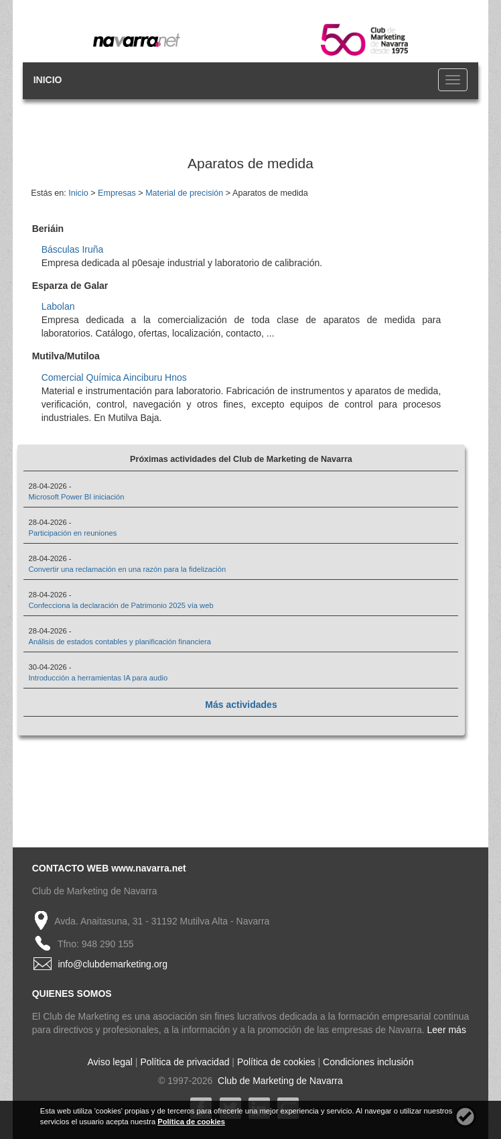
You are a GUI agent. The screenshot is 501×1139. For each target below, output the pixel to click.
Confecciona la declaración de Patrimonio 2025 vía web (120, 605)
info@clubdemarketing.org (112, 964)
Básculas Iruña (73, 249)
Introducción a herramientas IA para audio (97, 678)
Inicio (78, 193)
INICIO (47, 79)
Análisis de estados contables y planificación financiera (119, 642)
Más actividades (241, 704)
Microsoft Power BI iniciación (76, 497)
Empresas (117, 193)
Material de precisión (184, 193)
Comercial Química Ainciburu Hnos (114, 377)
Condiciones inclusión (368, 1062)
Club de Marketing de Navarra (279, 1080)
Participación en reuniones (72, 533)
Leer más (446, 1029)
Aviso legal (110, 1062)
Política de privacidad (184, 1062)
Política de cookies (276, 1062)
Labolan (58, 306)
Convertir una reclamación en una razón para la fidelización (127, 569)
